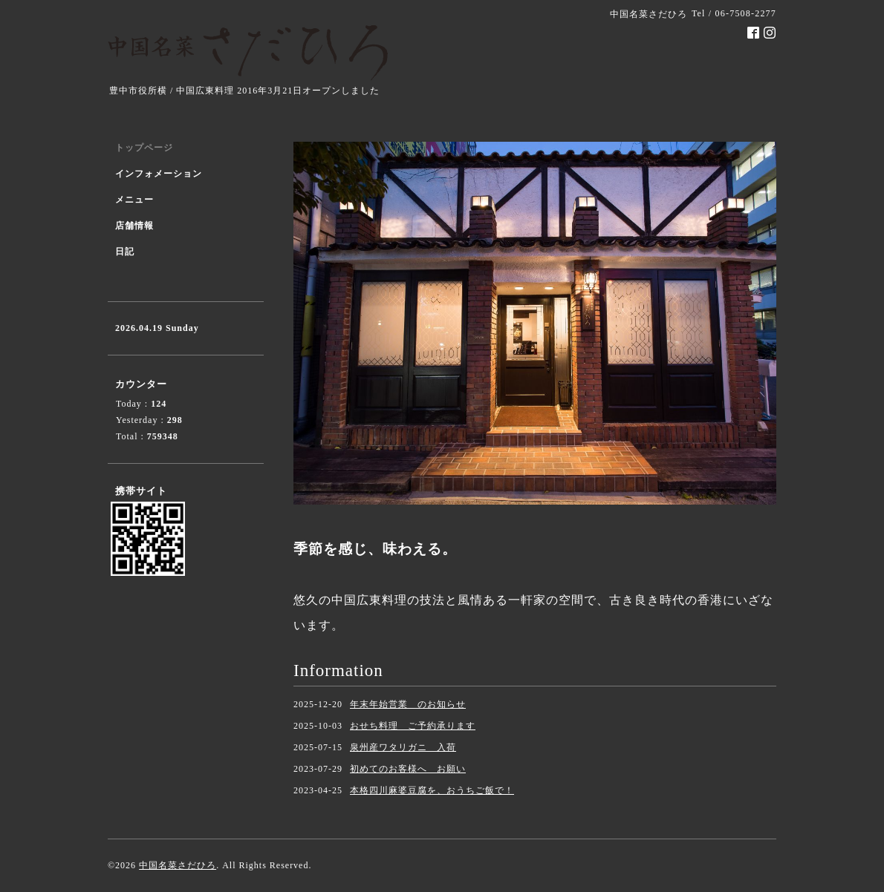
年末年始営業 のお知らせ (408, 704)
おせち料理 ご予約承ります (412, 726)
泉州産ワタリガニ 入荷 (403, 747)
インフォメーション (158, 173)
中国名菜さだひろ (177, 865)
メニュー (134, 199)
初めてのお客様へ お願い (408, 769)
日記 (124, 251)
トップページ (144, 147)
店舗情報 (134, 225)
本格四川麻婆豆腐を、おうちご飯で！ (432, 790)
